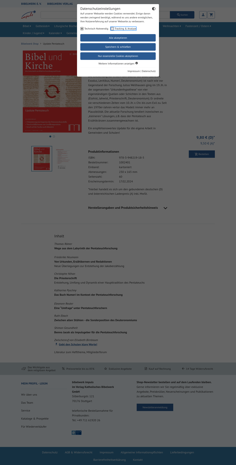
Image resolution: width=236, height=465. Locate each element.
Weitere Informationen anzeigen (118, 63)
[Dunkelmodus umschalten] (153, 9)
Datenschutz (149, 71)
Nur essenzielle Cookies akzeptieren (118, 56)
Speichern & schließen (118, 46)
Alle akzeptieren (118, 37)
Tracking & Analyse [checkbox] (125, 28)
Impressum (134, 71)
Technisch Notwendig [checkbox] (96, 28)
